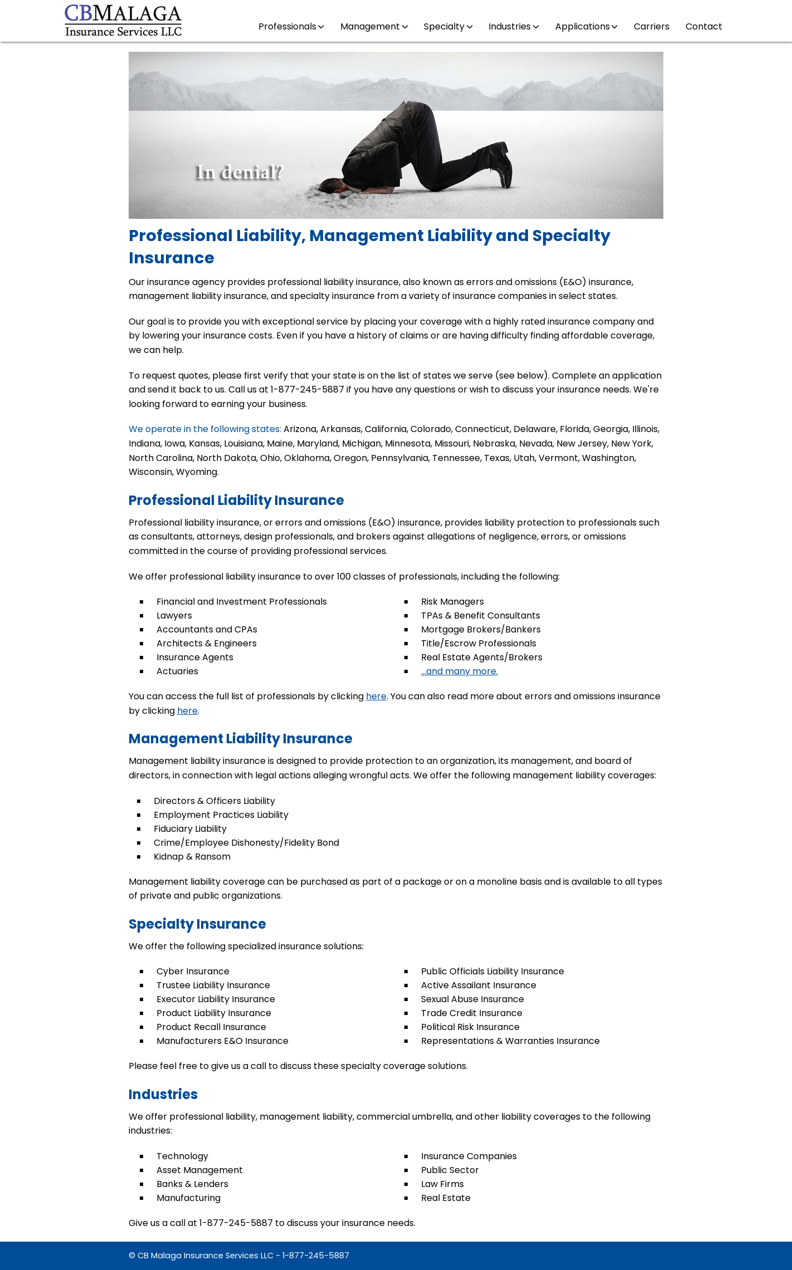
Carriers (651, 26)
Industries (513, 26)
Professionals (291, 26)
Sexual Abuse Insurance (472, 999)
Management (374, 26)
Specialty (448, 26)
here (376, 696)
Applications (586, 26)
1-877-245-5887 (315, 1255)
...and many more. (459, 671)
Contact (704, 26)
